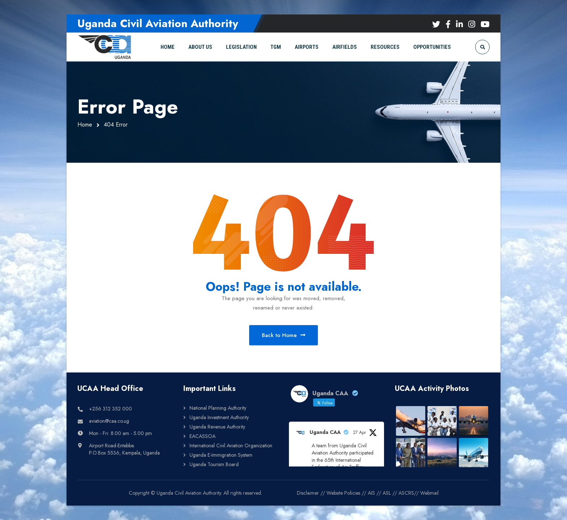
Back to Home (283, 335)
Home (84, 124)
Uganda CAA (325, 432)
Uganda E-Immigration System (220, 455)
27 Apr (359, 432)
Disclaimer (308, 492)
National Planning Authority (217, 408)
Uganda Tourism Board (214, 464)
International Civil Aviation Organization (230, 445)
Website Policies (343, 492)
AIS (371, 492)
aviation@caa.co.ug (109, 421)
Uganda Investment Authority (219, 417)
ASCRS (406, 492)
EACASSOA (202, 436)
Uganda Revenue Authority (217, 426)
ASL (387, 492)
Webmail (429, 492)
